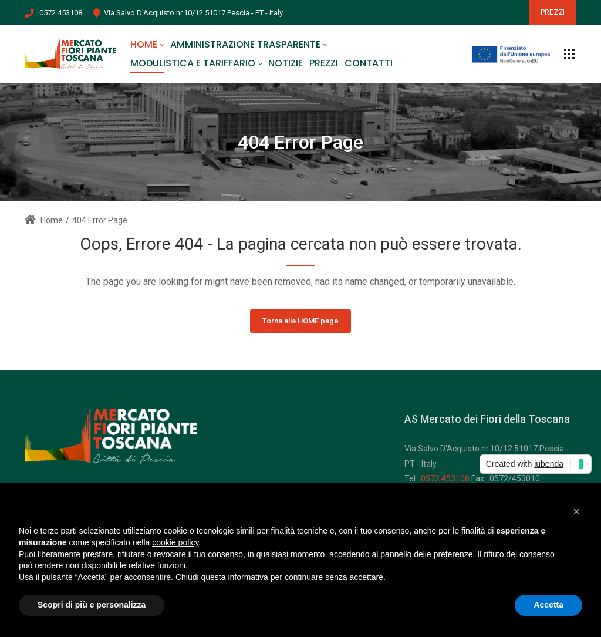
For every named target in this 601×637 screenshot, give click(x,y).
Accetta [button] (548, 604)
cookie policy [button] (175, 542)
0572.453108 (60, 12)
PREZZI (553, 12)
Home (44, 220)
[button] (576, 511)
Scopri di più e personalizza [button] (92, 604)
